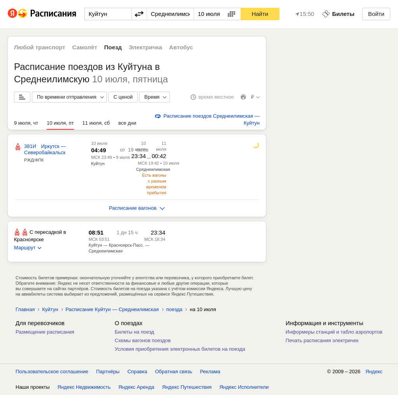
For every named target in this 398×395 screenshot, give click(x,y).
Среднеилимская (153, 169)
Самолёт (84, 47)
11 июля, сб (96, 123)
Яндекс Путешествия (187, 387)
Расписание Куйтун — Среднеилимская (112, 309)
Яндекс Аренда (136, 387)
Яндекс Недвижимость (84, 387)
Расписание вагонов (136, 208)
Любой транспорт (39, 47)
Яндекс (373, 371)
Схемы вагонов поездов (143, 340)
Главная (25, 309)
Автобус (181, 47)
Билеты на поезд (134, 332)
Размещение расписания (45, 332)
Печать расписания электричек (322, 340)
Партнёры (107, 371)
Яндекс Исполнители (244, 387)
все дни (127, 123)
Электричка (145, 47)
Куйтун (98, 163)
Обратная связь (173, 371)
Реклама (210, 371)
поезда (174, 309)
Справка (137, 371)
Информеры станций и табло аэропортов (334, 332)
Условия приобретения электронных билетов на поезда (180, 349)
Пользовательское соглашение (52, 371)
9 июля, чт (26, 123)
